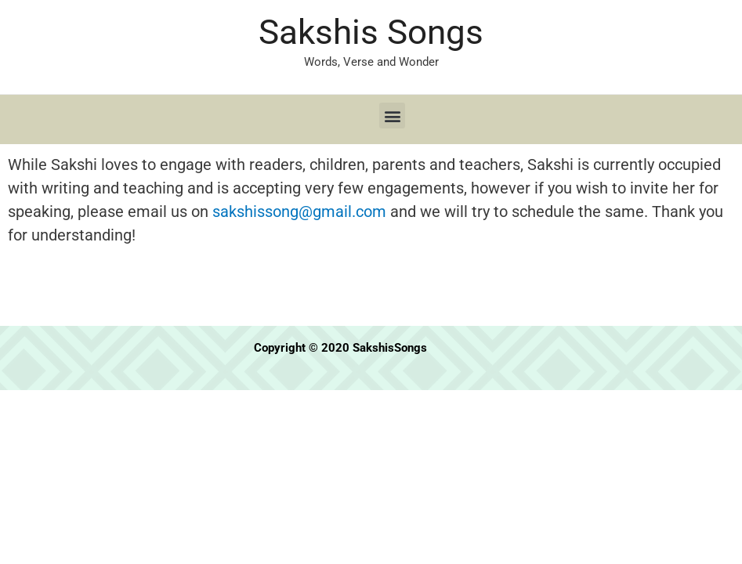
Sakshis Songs (371, 32)
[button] (392, 115)
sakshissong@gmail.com (299, 211)
